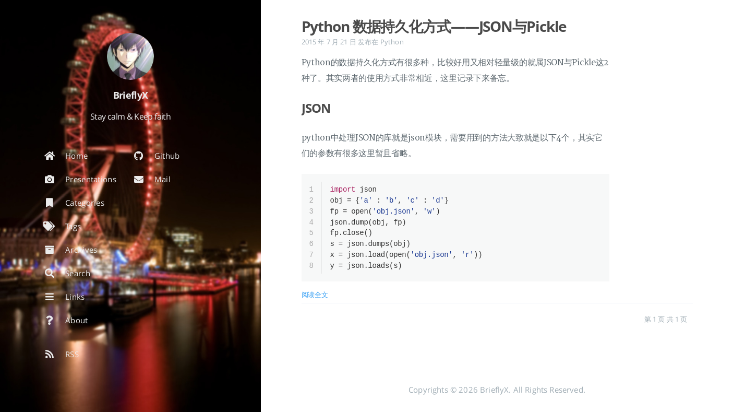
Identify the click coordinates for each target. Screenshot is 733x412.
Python (392, 41)
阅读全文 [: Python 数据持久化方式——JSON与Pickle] (315, 298)
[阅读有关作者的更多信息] (130, 56)
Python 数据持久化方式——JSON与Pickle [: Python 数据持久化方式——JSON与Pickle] (434, 26)
